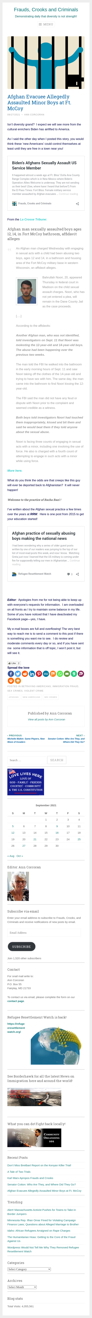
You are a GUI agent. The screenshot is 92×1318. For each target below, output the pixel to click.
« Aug (10, 855)
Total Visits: (14, 1306)
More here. (14, 470)
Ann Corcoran (34, 114)
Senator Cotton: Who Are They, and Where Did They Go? (65, 738)
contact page (15, 1001)
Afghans (14, 697)
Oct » (20, 855)
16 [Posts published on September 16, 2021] (57, 832)
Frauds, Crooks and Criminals (46, 9)
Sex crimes (15, 691)
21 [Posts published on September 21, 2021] (34, 839)
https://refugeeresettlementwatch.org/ (16, 1027)
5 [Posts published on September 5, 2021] (13, 826)
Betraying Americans (36, 686)
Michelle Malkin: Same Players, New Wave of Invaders (26, 738)
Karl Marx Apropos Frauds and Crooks (30, 1178)
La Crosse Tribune (33, 219)
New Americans (31, 697)
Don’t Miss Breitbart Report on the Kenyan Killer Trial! (39, 1165)
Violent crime (33, 691)
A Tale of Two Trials (19, 1171)
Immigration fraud (65, 686)
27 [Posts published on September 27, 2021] (24, 845)
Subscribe (21, 947)
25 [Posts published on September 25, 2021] (79, 839)
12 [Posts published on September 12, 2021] (12, 832)
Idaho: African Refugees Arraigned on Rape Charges (38, 1230)
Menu (46, 24)
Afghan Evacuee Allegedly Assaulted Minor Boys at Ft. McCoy (44, 1190)
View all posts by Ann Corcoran (46, 719)
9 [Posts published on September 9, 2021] (57, 826)
